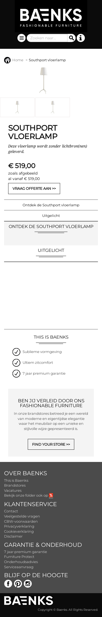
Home (13, 60)
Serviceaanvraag (18, 567)
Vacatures (12, 490)
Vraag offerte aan (32, 188)
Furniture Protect (19, 556)
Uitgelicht (51, 215)
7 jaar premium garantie (25, 551)
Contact (11, 511)
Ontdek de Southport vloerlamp (51, 205)
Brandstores (15, 485)
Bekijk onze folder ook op (28, 495)
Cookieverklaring (19, 531)
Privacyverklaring (19, 526)
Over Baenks (25, 473)
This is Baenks (16, 480)
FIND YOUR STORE (48, 444)
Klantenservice (30, 504)
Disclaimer (13, 536)
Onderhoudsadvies (21, 562)
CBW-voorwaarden (21, 521)
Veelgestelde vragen (22, 516)
